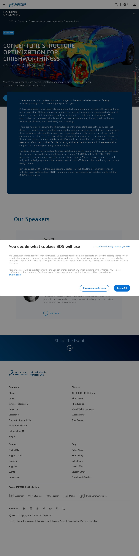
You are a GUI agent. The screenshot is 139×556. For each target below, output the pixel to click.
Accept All (122, 288)
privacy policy (15, 275)
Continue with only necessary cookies (113, 246)
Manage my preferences (94, 288)
